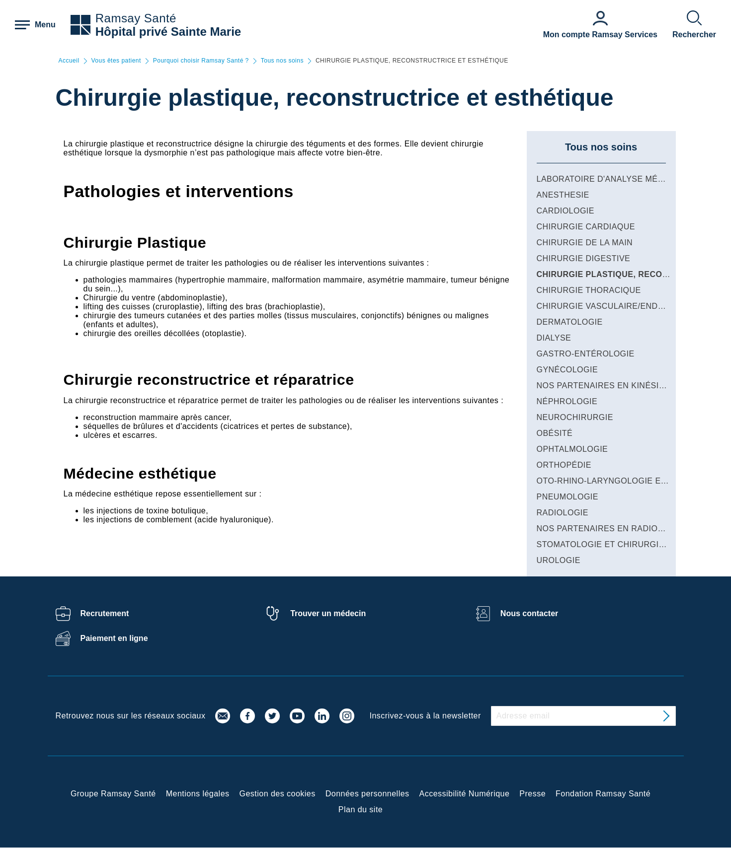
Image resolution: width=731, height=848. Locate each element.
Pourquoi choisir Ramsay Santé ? (201, 61)
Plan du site (360, 809)
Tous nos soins (282, 61)
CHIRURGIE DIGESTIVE (584, 258)
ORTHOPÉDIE (564, 465)
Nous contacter (529, 613)
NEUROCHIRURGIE (575, 417)
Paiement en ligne (114, 638)
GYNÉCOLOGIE (567, 369)
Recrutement (105, 613)
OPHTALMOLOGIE (572, 449)
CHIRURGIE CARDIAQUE (586, 226)
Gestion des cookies (278, 793)
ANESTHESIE (563, 195)
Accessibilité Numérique (464, 793)
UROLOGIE (558, 560)
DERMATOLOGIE (570, 322)
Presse (532, 793)
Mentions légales (198, 793)
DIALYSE (554, 338)
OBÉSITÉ (555, 433)
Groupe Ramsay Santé (113, 793)
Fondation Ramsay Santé (603, 793)
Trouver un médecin (328, 613)
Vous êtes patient (116, 61)
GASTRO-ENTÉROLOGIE (586, 354)
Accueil (69, 61)
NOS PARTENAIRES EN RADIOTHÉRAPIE (618, 528)
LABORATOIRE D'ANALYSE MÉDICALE (612, 179)
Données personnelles (367, 793)
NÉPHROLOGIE (567, 401)
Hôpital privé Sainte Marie (168, 31)
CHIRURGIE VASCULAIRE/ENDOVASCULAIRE (627, 306)
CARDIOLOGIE (565, 211)
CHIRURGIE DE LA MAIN (585, 242)
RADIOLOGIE (562, 512)
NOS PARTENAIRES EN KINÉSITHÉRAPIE (619, 385)
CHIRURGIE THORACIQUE (589, 290)
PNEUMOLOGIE (567, 497)
